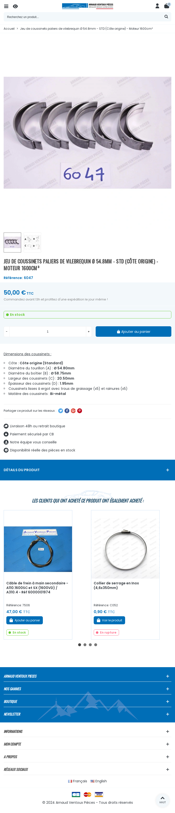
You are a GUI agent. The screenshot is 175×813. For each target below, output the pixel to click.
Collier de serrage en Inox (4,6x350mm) (116, 585)
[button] (79, 644)
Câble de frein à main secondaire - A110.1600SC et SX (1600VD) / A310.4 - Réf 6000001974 (37, 587)
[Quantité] (47, 331)
